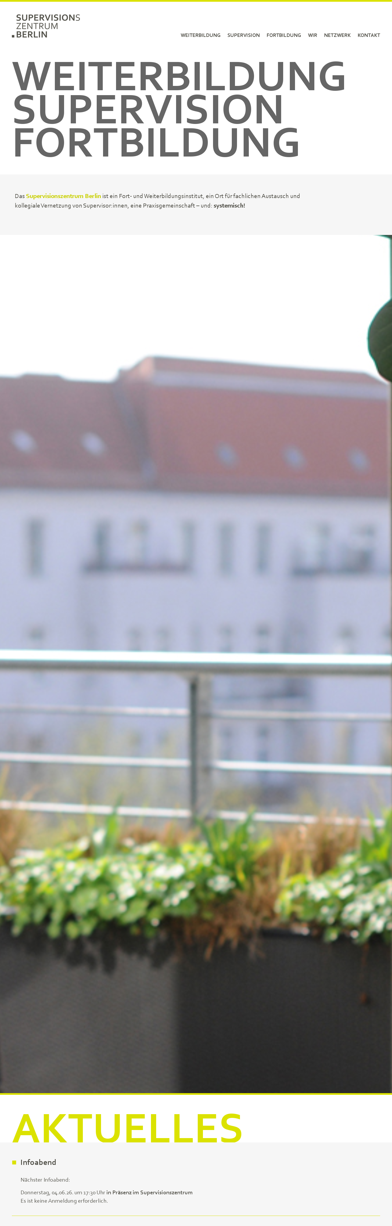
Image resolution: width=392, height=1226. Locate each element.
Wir (312, 35)
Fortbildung (284, 35)
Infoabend (38, 1163)
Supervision (243, 35)
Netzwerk (337, 35)
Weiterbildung (201, 35)
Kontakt (369, 35)
